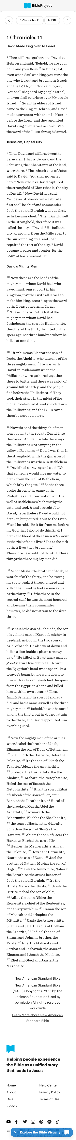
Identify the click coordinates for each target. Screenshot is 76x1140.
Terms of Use (49, 1099)
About (11, 1092)
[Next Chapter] (67, 20)
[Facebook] (17, 1122)
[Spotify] (49, 1122)
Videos (11, 1106)
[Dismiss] (14, 1132)
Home (11, 1085)
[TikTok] (58, 1122)
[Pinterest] (41, 1122)
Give (9, 1099)
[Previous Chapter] (9, 20)
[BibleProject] (37, 6)
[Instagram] (33, 1122)
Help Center (48, 1085)
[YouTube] (8, 1122)
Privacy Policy (49, 1092)
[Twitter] (25, 1122)
